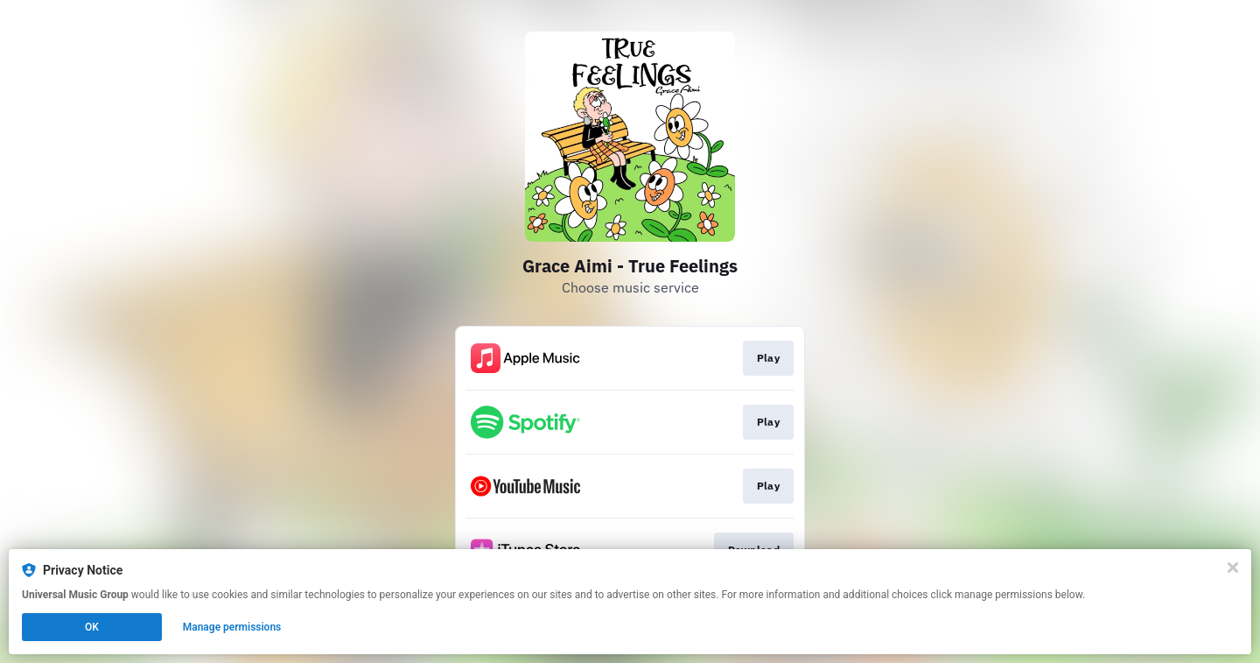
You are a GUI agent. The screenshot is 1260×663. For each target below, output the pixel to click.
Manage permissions (232, 627)
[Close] (1233, 568)
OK (92, 627)
